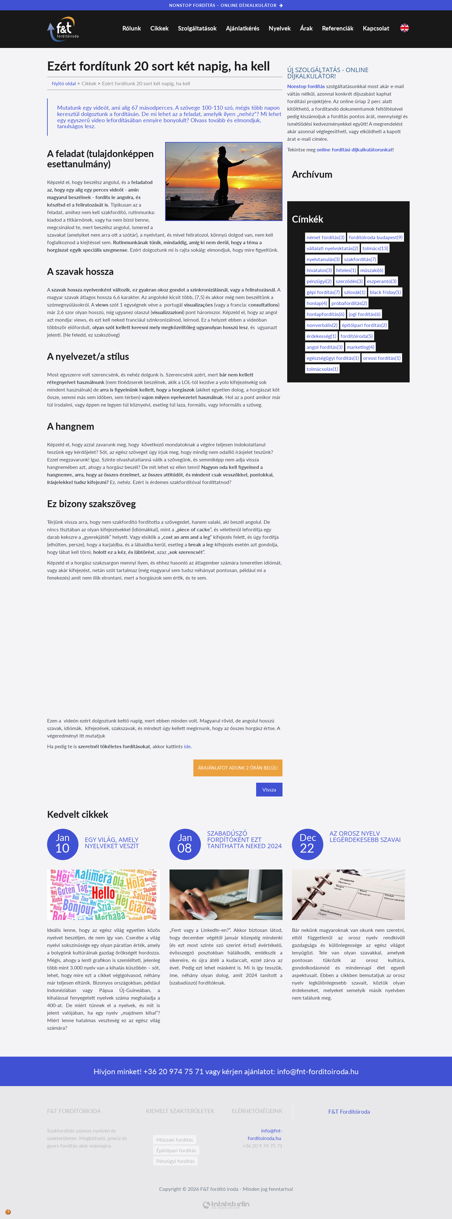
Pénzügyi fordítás (175, 1161)
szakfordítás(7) (360, 259)
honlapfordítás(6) (325, 314)
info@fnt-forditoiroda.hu (316, 1071)
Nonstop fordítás (306, 86)
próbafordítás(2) (349, 303)
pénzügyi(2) (319, 281)
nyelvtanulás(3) (323, 259)
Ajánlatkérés (242, 28)
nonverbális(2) (322, 325)
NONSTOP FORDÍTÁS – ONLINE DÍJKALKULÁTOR (226, 5)
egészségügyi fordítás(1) (333, 358)
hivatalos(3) (319, 270)
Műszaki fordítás (174, 1140)
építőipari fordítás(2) (364, 325)
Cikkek (159, 28)
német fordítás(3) (325, 237)
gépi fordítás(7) (323, 292)
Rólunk (131, 28)
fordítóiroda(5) (357, 336)
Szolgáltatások (197, 28)
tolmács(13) (375, 248)
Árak (306, 28)
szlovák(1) (354, 292)
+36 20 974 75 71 (173, 1071)
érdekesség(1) (321, 336)
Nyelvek (280, 28)
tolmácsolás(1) (322, 369)
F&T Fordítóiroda (349, 1111)
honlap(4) (317, 303)
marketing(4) (360, 347)
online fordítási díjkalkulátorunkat (354, 149)
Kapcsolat (376, 28)
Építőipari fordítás (176, 1150)
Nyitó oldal (64, 83)
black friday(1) (385, 292)
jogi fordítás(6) (364, 314)
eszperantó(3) (381, 281)
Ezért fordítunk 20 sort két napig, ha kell (146, 83)
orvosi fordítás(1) (382, 358)
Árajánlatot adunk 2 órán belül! (238, 767)
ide (187, 746)
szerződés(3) (349, 281)
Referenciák (337, 28)
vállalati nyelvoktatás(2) (332, 248)
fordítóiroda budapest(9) (375, 237)
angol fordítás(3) (324, 347)
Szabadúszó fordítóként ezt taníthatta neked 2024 (244, 839)
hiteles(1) (346, 270)
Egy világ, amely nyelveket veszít (112, 842)
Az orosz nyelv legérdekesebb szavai (365, 836)
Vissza (269, 789)
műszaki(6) (371, 270)
